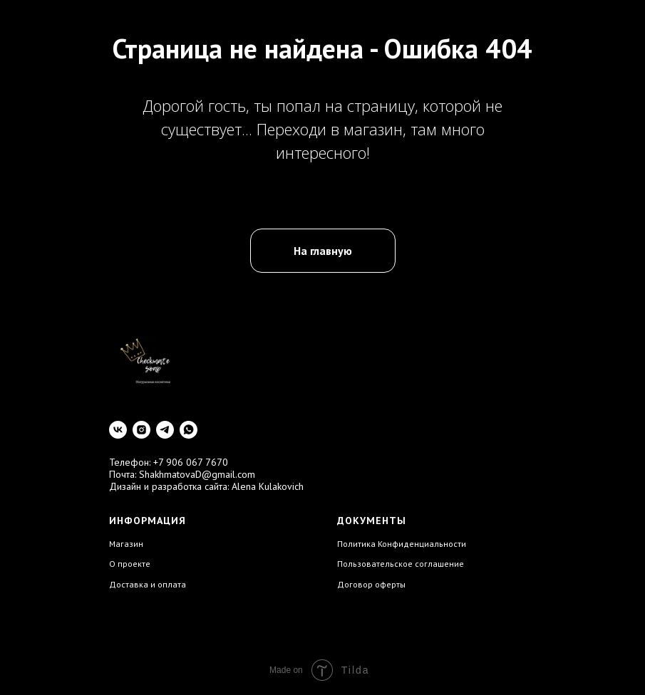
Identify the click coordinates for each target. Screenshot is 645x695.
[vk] (118, 430)
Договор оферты (371, 584)
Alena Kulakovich (268, 486)
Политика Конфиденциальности (401, 543)
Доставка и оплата (147, 584)
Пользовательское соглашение (400, 563)
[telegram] (165, 430)
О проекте (129, 563)
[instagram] (141, 430)
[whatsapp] (188, 430)
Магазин (126, 543)
